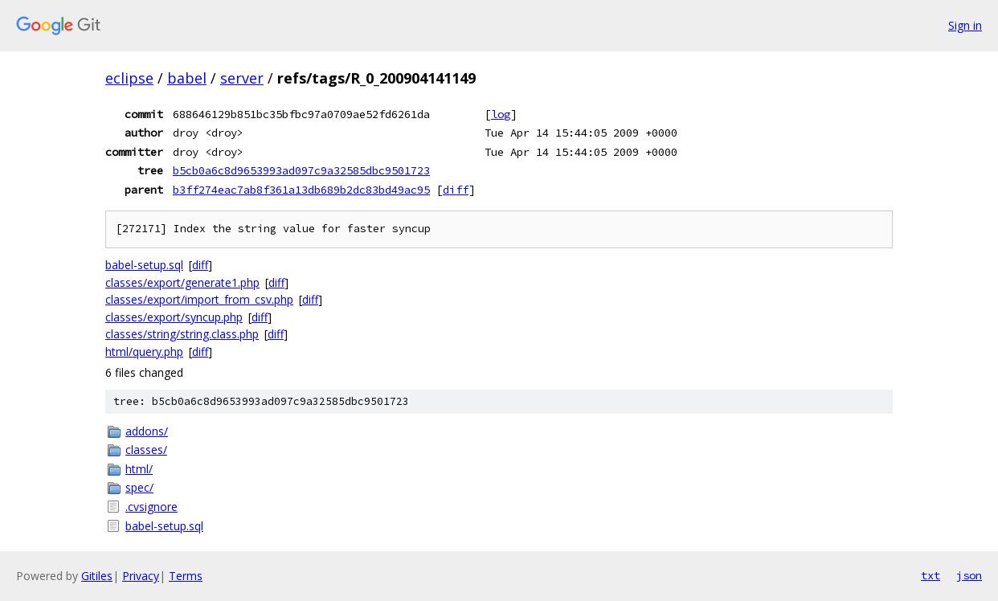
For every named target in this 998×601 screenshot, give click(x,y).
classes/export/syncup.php (174, 317)
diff (455, 189)
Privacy (140, 575)
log (500, 114)
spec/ (139, 487)
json (969, 575)
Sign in (965, 25)
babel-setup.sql (144, 264)
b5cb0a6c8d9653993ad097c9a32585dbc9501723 (301, 170)
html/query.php (144, 351)
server (242, 78)
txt (930, 575)
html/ (139, 468)
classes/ (146, 449)
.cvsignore (151, 506)
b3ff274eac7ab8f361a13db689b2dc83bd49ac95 (301, 189)
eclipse (129, 78)
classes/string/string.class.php (182, 333)
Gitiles (96, 575)
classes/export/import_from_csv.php (199, 299)
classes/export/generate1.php (182, 282)
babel (187, 78)
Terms (185, 575)
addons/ (146, 431)
